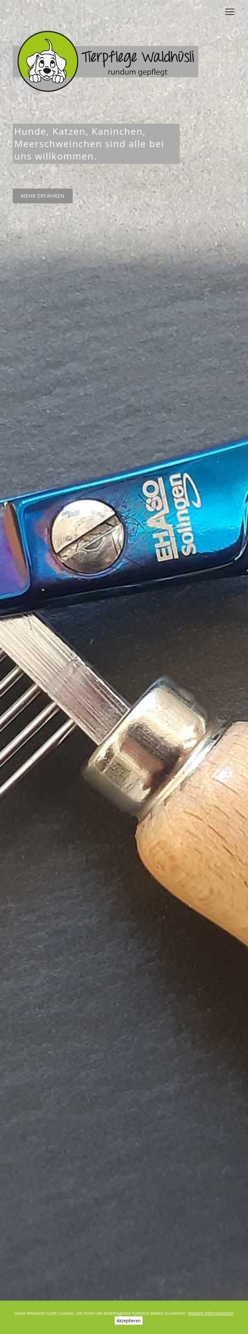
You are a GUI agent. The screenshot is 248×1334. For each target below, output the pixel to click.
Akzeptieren (129, 1320)
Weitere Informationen (211, 1313)
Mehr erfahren (43, 196)
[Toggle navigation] (229, 9)
